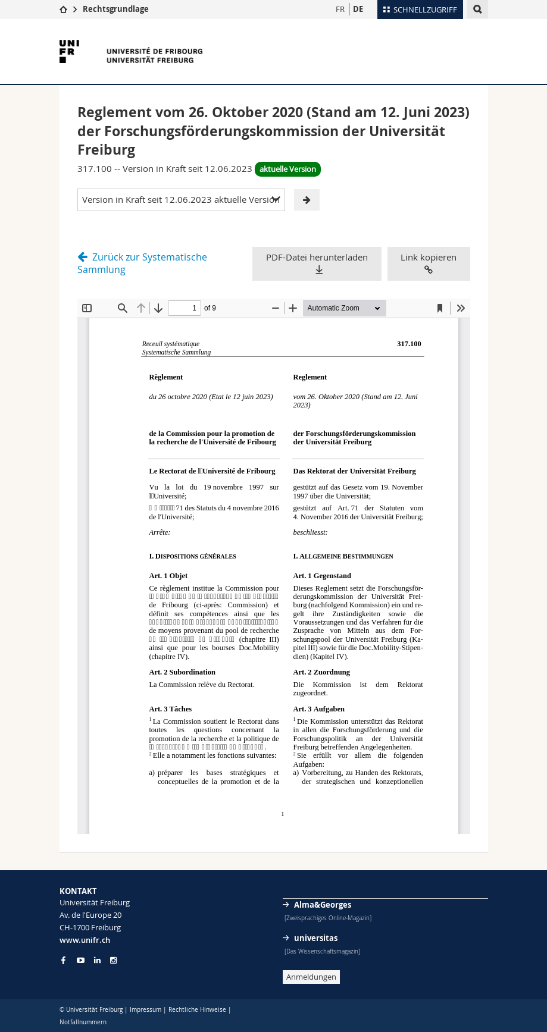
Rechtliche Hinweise (197, 1010)
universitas (315, 938)
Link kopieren (429, 262)
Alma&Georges (322, 904)
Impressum (145, 1010)
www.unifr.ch (85, 939)
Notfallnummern (83, 1022)
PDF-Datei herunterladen (317, 257)
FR (340, 9)
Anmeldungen (311, 976)
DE (358, 9)
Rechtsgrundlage (116, 9)
